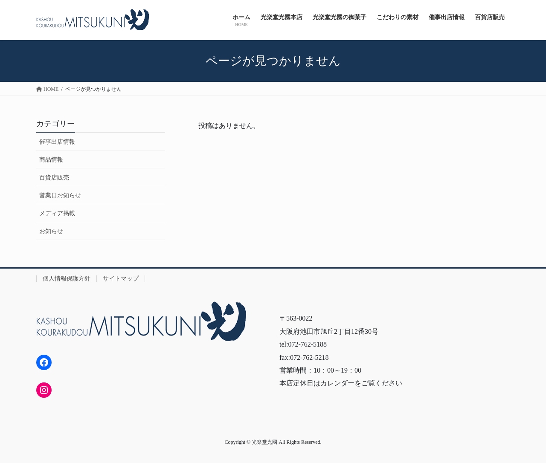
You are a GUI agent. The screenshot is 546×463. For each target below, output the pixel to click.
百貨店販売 (54, 177)
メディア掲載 (57, 213)
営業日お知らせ (60, 195)
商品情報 (51, 159)
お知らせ (51, 231)
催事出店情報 (57, 142)
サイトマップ (121, 278)
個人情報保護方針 (66, 278)
